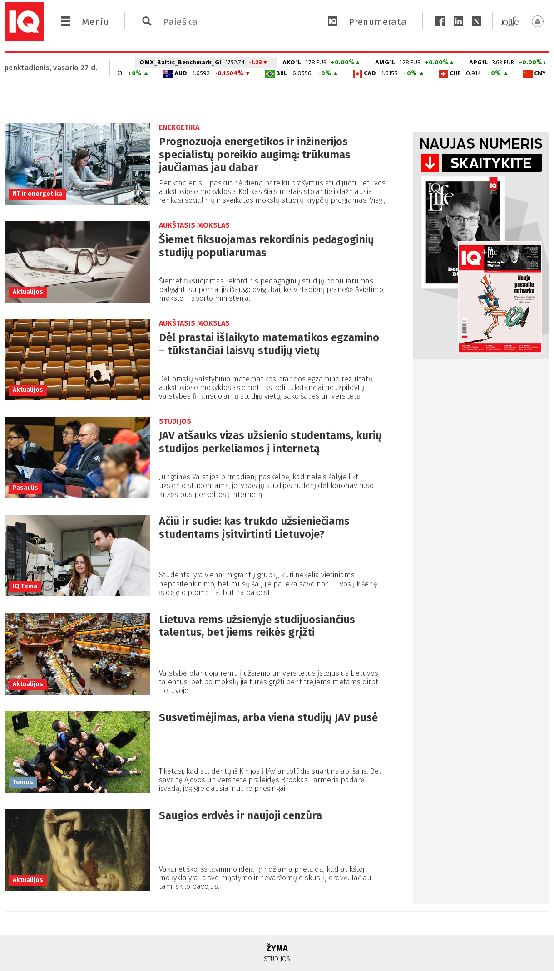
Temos (23, 782)
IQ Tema (25, 586)
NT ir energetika (37, 194)
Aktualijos (28, 292)
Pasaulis (25, 488)
